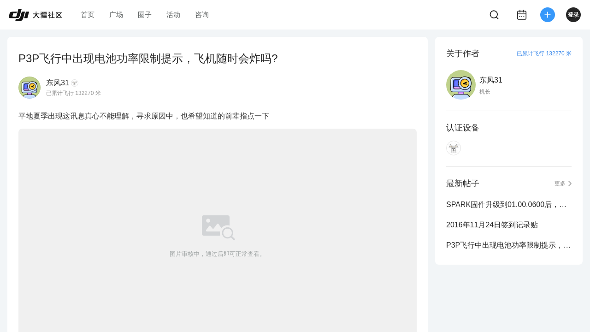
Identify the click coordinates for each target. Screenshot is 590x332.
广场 (116, 14)
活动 (173, 14)
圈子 (145, 14)
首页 (87, 14)
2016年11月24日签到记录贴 (492, 225)
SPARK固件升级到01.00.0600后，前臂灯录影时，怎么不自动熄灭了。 (509, 204)
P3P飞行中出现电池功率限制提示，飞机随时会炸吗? (509, 245)
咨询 (202, 14)
